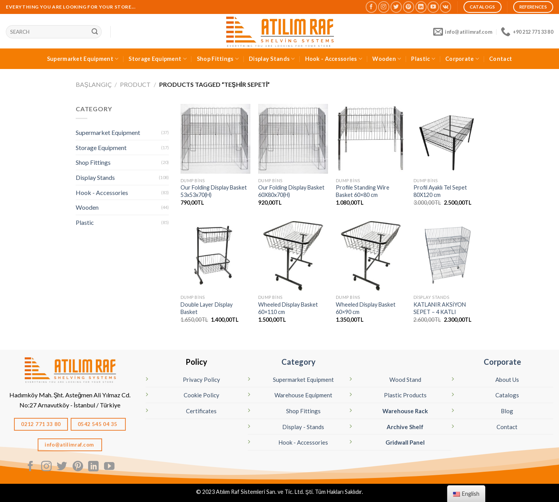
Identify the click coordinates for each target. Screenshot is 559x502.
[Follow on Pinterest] (408, 6)
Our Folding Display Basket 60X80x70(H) (291, 191)
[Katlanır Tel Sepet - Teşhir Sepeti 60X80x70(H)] (293, 139)
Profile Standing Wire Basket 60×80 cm (362, 191)
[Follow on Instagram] (383, 6)
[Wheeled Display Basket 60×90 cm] (371, 256)
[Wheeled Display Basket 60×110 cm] (293, 256)
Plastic (423, 58)
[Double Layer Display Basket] (215, 256)
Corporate (462, 58)
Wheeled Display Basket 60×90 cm (366, 308)
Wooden (386, 58)
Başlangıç (94, 84)
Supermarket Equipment (83, 58)
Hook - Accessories (334, 58)
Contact (500, 58)
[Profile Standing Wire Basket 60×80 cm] (371, 139)
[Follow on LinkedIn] (421, 6)
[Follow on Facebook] (371, 6)
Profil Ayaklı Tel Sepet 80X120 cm (440, 191)
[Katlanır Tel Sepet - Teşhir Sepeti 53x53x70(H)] (215, 139)
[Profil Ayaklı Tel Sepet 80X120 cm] (448, 139)
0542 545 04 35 (98, 424)
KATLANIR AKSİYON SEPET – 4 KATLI (439, 308)
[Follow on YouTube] (433, 6)
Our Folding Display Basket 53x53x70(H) (214, 191)
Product (135, 84)
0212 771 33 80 (41, 424)
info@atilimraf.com (70, 445)
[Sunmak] (94, 31)
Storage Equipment (157, 58)
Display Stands (272, 58)
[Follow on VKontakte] (445, 6)
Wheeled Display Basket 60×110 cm (288, 308)
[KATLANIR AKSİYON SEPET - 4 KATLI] (448, 256)
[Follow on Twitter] (396, 6)
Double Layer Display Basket (207, 308)
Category (298, 361)
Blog (507, 410)
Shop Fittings (218, 58)
